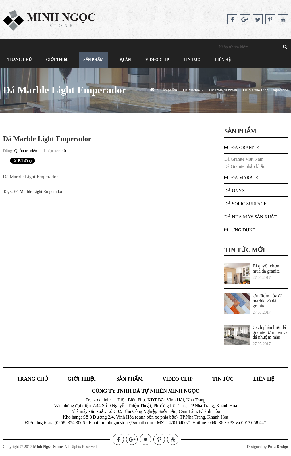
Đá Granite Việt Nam (243, 159)
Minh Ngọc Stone (48, 447)
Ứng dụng (243, 229)
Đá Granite (245, 147)
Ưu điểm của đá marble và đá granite (267, 300)
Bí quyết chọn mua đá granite (266, 268)
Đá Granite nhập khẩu (244, 166)
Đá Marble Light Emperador (38, 191)
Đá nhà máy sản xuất (250, 216)
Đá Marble (244, 177)
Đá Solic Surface (245, 203)
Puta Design (278, 447)
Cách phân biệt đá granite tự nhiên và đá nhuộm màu (270, 332)
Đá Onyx (234, 190)
